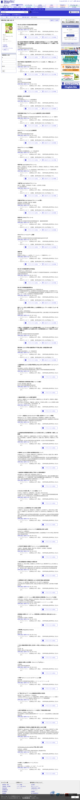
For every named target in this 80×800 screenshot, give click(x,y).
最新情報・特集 (5, 784)
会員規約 (33, 791)
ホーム (2, 17)
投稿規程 (5, 45)
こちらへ (76, 37)
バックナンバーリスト (8, 48)
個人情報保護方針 (34, 793)
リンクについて (34, 789)
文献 (7, 17)
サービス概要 (19, 784)
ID (67, 29)
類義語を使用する (6, 14)
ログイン (70, 35)
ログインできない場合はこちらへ (70, 43)
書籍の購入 (5, 46)
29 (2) (27, 29)
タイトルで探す (17, 9)
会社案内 (33, 784)
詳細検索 (6, 9)
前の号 (52, 20)
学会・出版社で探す (40, 9)
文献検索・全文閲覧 (6, 786)
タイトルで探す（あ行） (15, 17)
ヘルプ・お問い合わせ (74, 1)
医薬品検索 (4, 788)
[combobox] (12, 12)
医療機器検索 (5, 789)
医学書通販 (4, 791)
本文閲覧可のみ (17, 14)
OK (75, 797)
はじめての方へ (64, 1)
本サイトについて (34, 786)
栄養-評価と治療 (25, 17)
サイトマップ (19, 788)
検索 (3, 71)
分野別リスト (6, 49)
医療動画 (4, 793)
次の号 (56, 20)
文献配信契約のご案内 (35, 788)
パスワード (65, 32)
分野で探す (28, 9)
